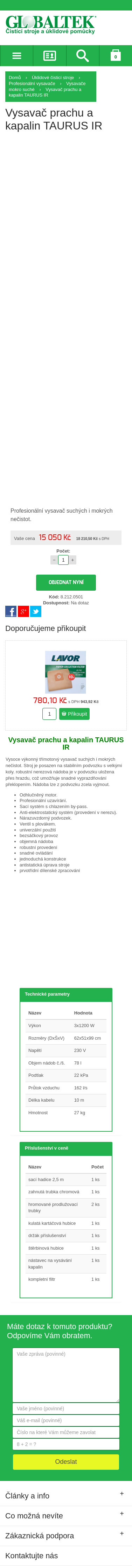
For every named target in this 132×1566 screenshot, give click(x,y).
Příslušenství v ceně (46, 1148)
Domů (15, 77)
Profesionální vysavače (32, 83)
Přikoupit (74, 714)
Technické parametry (47, 994)
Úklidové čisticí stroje (53, 77)
